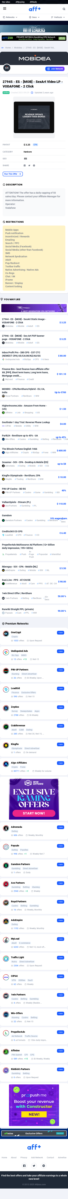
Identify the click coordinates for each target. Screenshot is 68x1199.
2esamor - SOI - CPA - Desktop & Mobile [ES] (25, 462)
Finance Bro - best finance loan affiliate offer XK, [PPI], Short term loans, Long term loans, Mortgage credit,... (25, 372)
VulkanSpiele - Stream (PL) (16, 502)
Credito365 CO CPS (12, 531)
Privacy (23, 1157)
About (13, 1157)
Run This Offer (12, 174)
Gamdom (7, 515)
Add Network (37, 1157)
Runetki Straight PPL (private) (18, 609)
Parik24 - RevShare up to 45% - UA (20, 435)
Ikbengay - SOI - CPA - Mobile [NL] (20, 566)
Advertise (62, 1157)
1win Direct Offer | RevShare (17, 593)
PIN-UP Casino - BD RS (14, 488)
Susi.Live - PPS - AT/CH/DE (16, 580)
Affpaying (20, 2)
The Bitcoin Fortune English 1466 (19, 449)
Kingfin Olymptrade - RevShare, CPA (21, 475)
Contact (50, 1157)
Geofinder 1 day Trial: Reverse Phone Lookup (26, 422)
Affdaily (33, 2)
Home (8, 48)
